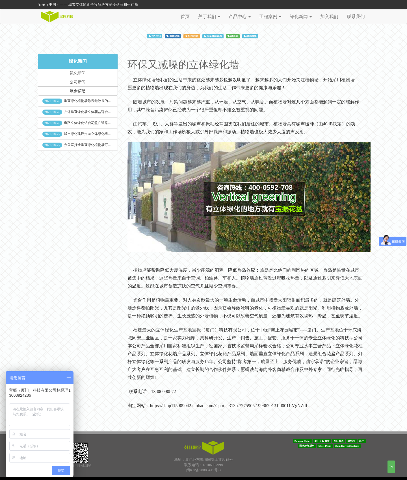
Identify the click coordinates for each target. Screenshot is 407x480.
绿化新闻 (78, 61)
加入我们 (329, 16)
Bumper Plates (302, 441)
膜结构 (351, 441)
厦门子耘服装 (322, 441)
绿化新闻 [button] (301, 16)
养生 (361, 441)
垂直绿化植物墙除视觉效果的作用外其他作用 (98, 101)
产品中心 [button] (240, 16)
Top (391, 466)
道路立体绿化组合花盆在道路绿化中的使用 (96, 123)
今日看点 (339, 441)
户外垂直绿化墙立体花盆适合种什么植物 (94, 112)
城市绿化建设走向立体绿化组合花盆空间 (94, 134)
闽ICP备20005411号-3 (203, 470)
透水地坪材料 (307, 445)
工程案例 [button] (270, 16)
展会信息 (78, 91)
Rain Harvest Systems (347, 445)
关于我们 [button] (209, 16)
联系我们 (356, 16)
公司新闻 (78, 82)
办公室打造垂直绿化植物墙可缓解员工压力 (96, 145)
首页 (185, 16)
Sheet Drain (325, 445)
